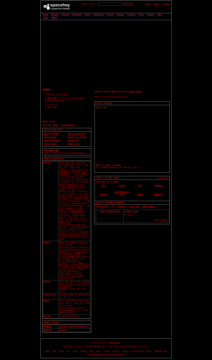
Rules (61, 351)
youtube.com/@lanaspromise (73, 326)
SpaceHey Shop (161, 351)
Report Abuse (137, 351)
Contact (125, 351)
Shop (45, 18)
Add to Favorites (76, 134)
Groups (120, 15)
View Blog (135, 91)
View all (134, 207)
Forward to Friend (77, 137)
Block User (73, 141)
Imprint (116, 351)
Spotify (48, 330)
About (54, 18)
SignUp (166, 4)
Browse (54, 15)
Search (128, 4)
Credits (83, 351)
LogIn (156, 4)
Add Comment (149, 207)
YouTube (48, 326)
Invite (150, 15)
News (55, 351)
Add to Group (50, 144)
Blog (87, 15)
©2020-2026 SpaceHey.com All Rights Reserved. (106, 354)
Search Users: (89, 4)
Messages (77, 15)
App (159, 15)
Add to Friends (51, 134)
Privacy (106, 351)
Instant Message (52, 141)
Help (147, 4)
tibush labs (114, 343)
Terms (97, 351)
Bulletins (99, 15)
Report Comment (161, 220)
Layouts (131, 15)
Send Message (50, 137)
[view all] (163, 178)
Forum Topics (68, 125)
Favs (141, 15)
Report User (74, 144)
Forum (110, 15)
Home (45, 15)
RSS (91, 351)
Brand (75, 351)
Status (149, 351)
